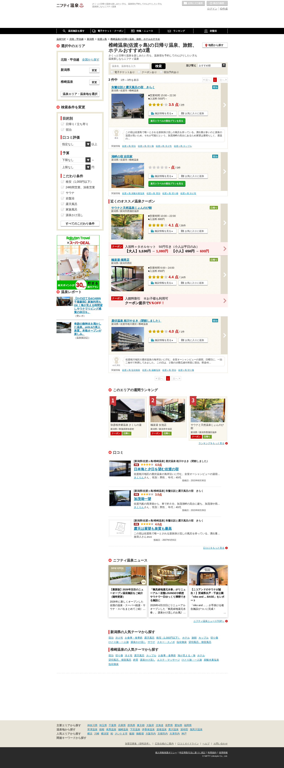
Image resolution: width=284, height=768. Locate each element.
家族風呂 (71, 209)
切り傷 (214, 637)
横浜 (89, 733)
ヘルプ (206, 743)
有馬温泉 (111, 729)
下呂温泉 (135, 729)
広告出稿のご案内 (164, 743)
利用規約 (212, 752)
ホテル (186, 637)
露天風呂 (149, 637)
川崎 (96, 733)
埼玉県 (103, 725)
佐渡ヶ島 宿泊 (129, 146)
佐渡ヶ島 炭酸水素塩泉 (133, 193)
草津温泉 (92, 729)
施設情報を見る (163, 113)
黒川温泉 (173, 729)
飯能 (131, 733)
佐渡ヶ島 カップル (183, 146)
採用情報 (223, 752)
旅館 (194, 637)
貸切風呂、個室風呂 (200, 642)
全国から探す (90, 59)
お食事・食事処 (134, 637)
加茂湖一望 (142, 499)
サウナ (151, 642)
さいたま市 (121, 733)
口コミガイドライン (188, 743)
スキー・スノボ (166, 642)
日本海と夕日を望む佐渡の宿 (156, 469)
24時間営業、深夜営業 (80, 187)
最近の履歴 (217, 3)
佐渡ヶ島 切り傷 (146, 146)
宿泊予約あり (171, 72)
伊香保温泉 (148, 729)
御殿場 (140, 733)
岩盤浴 (70, 198)
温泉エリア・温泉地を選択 (80, 94)
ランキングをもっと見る (211, 443)
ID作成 (224, 8)
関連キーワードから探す (71, 737)
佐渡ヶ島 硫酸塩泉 (151, 370)
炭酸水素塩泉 (211, 659)
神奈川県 (92, 725)
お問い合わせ (221, 743)
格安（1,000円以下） (168, 637)
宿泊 (111, 637)
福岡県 (188, 725)
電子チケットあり (124, 72)
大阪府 (150, 725)
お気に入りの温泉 (193, 3)
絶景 (135, 659)
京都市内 (163, 733)
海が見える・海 (186, 655)
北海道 (159, 725)
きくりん (139, 477)
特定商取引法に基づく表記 (192, 752)
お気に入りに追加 (194, 113)
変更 (94, 70)
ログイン (212, 8)
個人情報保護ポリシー (166, 752)
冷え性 (119, 637)
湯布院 (184, 729)
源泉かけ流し (138, 642)
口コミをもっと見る (213, 547)
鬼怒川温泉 (196, 729)
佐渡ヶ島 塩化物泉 (131, 370)
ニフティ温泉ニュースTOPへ (208, 621)
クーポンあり (149, 72)
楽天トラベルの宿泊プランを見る (167, 121)
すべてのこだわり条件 (80, 223)
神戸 (184, 733)
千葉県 (112, 725)
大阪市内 (151, 733)
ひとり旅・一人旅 (118, 642)
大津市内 (175, 733)
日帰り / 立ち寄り (77, 124)
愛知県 (178, 725)
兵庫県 (122, 725)
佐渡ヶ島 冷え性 (164, 146)
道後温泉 (161, 729)
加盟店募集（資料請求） (138, 743)
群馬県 (131, 725)
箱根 (101, 729)
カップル (204, 637)
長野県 (169, 725)
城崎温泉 (123, 729)
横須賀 (105, 733)
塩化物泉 (182, 642)
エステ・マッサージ (168, 659)
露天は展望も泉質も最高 (153, 529)
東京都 (141, 725)
